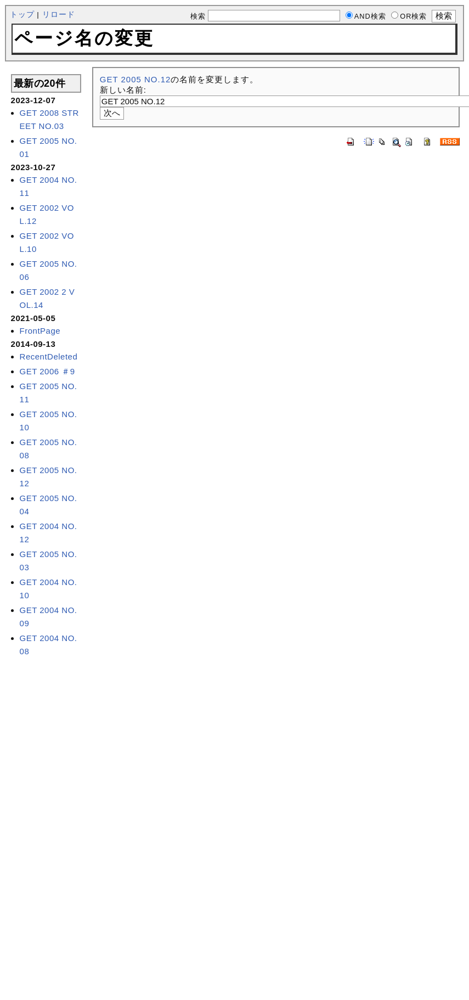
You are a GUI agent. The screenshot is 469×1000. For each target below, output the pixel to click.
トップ (22, 14)
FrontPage (40, 330)
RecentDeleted (49, 356)
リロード (58, 14)
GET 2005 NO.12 (135, 79)
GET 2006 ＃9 (47, 371)
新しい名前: (123, 89)
